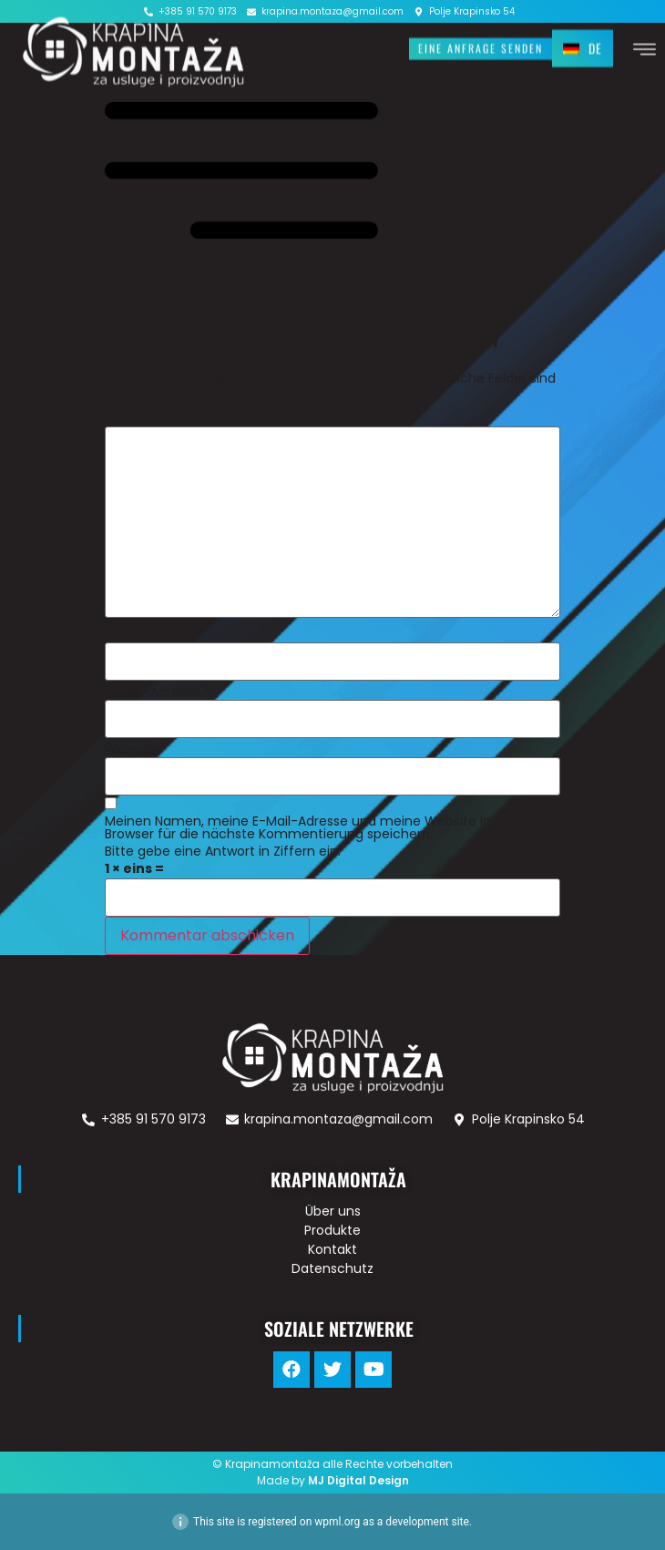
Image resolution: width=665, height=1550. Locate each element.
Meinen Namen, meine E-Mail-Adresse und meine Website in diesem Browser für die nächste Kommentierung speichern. (323, 827)
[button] (480, 47)
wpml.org (337, 1521)
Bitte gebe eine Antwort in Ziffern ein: (223, 851)
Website (131, 749)
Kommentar (148, 418)
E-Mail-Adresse (157, 691)
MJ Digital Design (358, 1480)
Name (129, 634)
